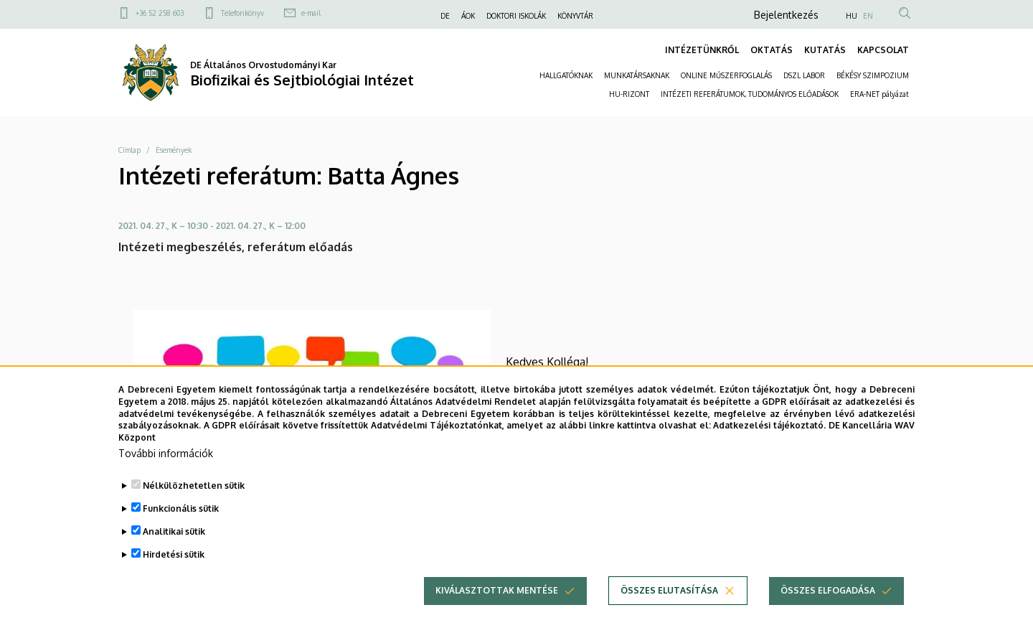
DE (445, 15)
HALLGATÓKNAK (566, 75)
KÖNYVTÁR (575, 15)
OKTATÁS (771, 49)
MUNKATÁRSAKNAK (636, 75)
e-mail (311, 13)
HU (851, 15)
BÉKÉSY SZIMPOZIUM (872, 75)
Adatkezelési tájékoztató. (769, 438)
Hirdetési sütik (173, 568)
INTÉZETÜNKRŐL (702, 49)
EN (868, 15)
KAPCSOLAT (883, 49)
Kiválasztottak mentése (496, 604)
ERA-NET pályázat (879, 94)
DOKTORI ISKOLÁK (516, 15)
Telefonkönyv (242, 13)
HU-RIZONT (629, 94)
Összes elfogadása (827, 604)
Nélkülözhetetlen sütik (194, 499)
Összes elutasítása (669, 604)
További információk (165, 467)
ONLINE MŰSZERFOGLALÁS (726, 75)
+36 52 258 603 (160, 13)
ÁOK (468, 15)
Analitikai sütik (174, 545)
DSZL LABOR (804, 75)
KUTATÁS (825, 49)
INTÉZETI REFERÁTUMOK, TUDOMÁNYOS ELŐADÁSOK (750, 94)
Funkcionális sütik (181, 522)
